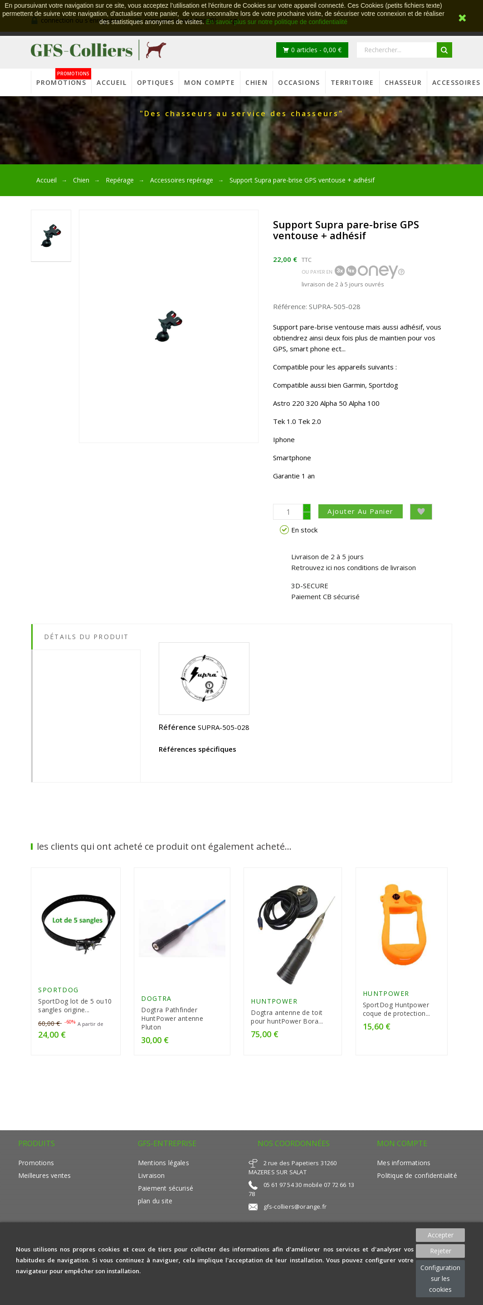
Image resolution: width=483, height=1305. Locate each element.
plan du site (155, 1196)
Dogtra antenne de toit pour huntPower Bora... (287, 1011)
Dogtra (156, 993)
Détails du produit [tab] (86, 636)
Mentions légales (163, 1157)
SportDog (58, 985)
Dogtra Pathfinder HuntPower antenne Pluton (172, 1013)
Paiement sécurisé (165, 1183)
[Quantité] (288, 512)
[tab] (85, 657)
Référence (177, 727)
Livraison (151, 1170)
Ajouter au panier (360, 511)
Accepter (441, 1235)
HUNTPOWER (274, 996)
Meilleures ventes (44, 1170)
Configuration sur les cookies (440, 1278)
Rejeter (440, 1250)
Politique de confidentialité (417, 1170)
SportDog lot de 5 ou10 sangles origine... (75, 1001)
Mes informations (403, 1157)
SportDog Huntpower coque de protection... (396, 1004)
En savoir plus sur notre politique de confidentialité (276, 21)
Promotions (36, 1157)
